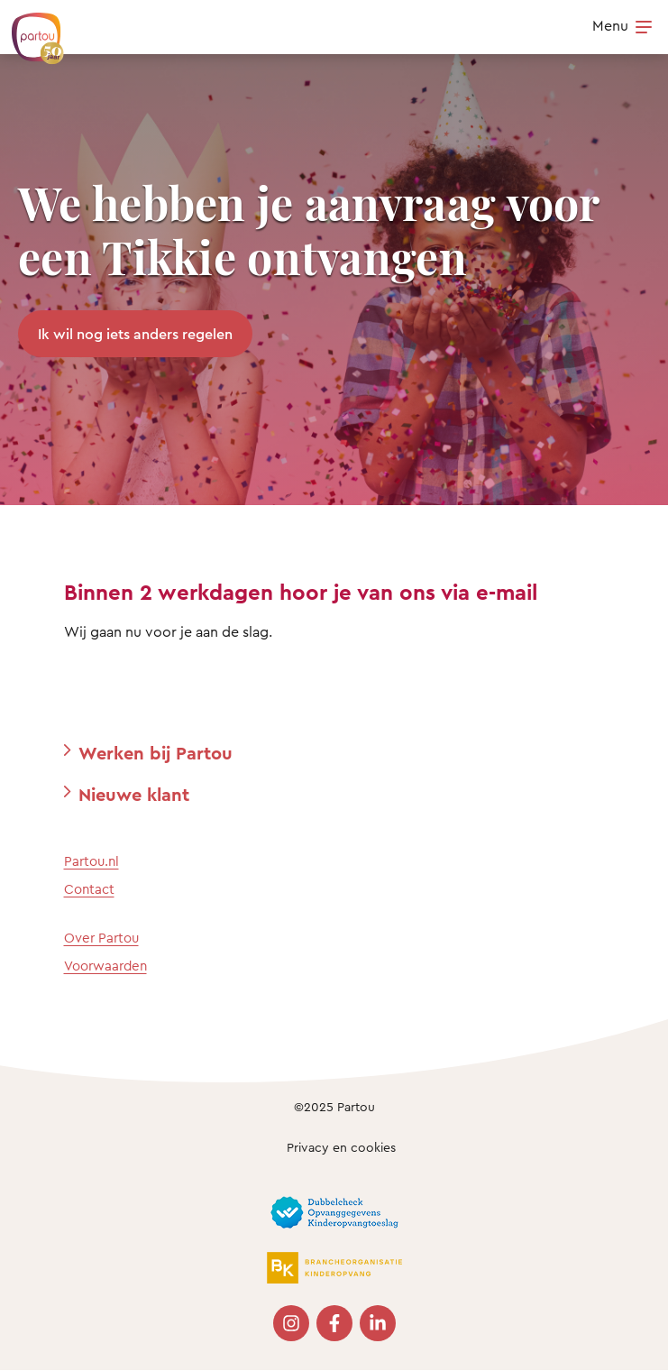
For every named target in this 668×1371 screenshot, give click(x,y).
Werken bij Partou (155, 752)
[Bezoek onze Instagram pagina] (291, 1323)
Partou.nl (91, 861)
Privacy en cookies (341, 1147)
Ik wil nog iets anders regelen (135, 334)
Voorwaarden (105, 965)
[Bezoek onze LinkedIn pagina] (378, 1323)
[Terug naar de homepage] (29, 29)
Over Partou (101, 937)
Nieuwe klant (133, 794)
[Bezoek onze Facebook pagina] (334, 1323)
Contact (89, 888)
